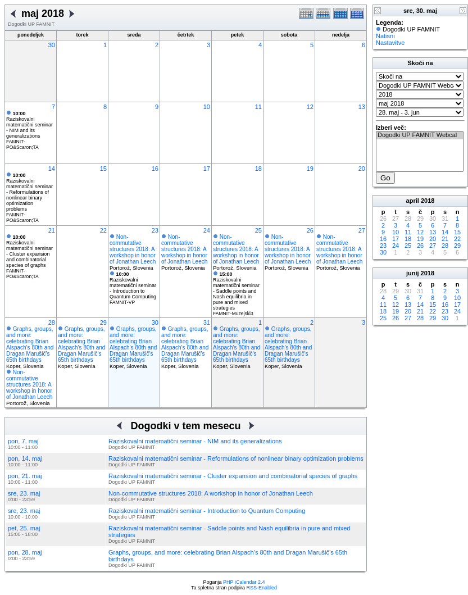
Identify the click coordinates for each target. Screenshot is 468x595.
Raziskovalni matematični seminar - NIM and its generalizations (29, 125)
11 (258, 106)
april (412, 200)
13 (361, 106)
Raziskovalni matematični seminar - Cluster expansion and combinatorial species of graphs (29, 251)
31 (206, 322)
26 (310, 230)
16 (155, 168)
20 (361, 168)
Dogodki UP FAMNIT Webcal (419, 135)
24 (206, 230)
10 (206, 106)
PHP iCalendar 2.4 (244, 582)
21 (51, 230)
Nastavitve (390, 42)
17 (206, 168)
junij (412, 273)
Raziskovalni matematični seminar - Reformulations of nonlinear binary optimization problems (29, 192)
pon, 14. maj (25, 458)
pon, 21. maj (25, 476)
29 (103, 322)
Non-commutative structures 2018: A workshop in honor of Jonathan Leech (133, 249)
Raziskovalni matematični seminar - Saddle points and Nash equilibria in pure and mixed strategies (236, 291)
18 (258, 168)
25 (258, 230)
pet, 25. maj (24, 528)
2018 (427, 200)
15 (103, 168)
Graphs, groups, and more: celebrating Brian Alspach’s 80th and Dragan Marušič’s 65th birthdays (29, 344)
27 (361, 230)
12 (310, 106)
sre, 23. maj (24, 493)
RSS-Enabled (262, 588)
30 (51, 45)
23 (155, 230)
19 (310, 168)
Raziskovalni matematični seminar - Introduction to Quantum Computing (133, 285)
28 (51, 322)
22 (103, 230)
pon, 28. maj (25, 552)
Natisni (385, 36)
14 (51, 168)
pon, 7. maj (23, 441)
